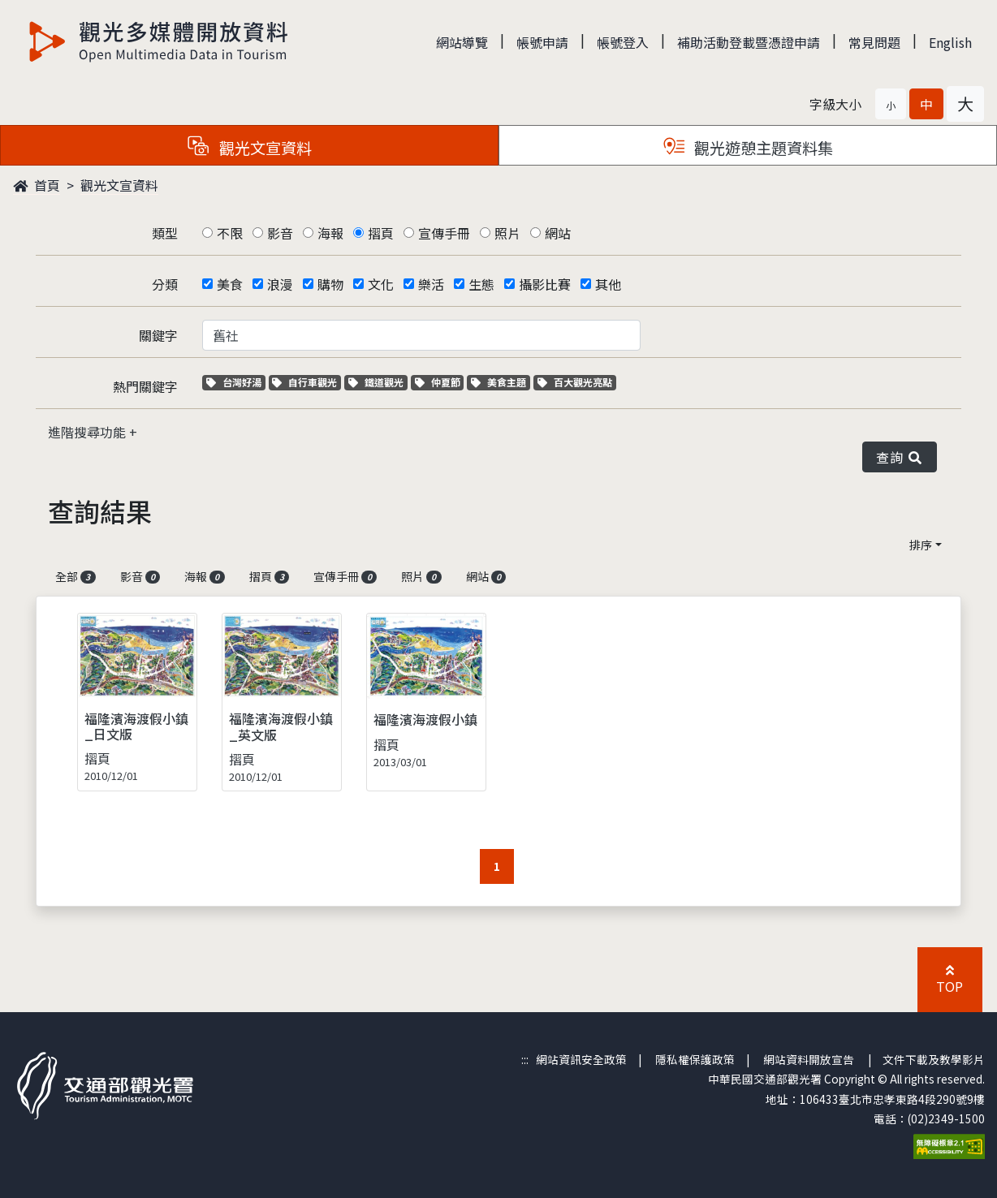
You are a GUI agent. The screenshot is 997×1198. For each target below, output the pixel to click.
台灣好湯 (235, 382)
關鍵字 (158, 335)
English (950, 42)
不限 (230, 233)
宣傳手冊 (444, 233)
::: (525, 1059)
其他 (608, 284)
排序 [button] (920, 545)
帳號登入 (623, 42)
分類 (165, 284)
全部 (75, 576)
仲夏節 (439, 382)
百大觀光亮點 (574, 382)
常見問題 (874, 42)
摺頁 (381, 233)
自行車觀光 (304, 382)
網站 (558, 233)
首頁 (36, 185)
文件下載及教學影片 (934, 1059)
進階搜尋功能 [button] (88, 432)
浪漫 (280, 284)
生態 (481, 284)
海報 (330, 233)
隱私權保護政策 (695, 1059)
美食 (230, 284)
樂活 (431, 284)
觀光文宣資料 (119, 185)
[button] (890, 103)
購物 (330, 284)
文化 (381, 284)
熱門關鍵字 (145, 386)
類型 (165, 233)
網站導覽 (462, 42)
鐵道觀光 (378, 382)
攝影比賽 (545, 284)
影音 (280, 233)
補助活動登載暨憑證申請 (748, 42)
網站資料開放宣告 (808, 1059)
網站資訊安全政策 (581, 1059)
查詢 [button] (899, 457)
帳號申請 (542, 42)
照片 (507, 233)
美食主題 (500, 382)
